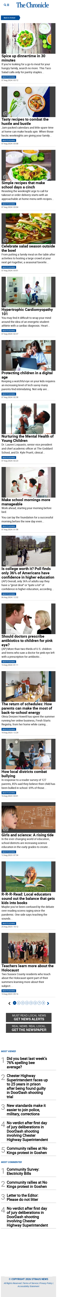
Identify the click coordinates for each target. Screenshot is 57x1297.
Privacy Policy (46, 1283)
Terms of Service (30, 1283)
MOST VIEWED (8, 1051)
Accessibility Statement (28, 1286)
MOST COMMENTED (11, 1162)
